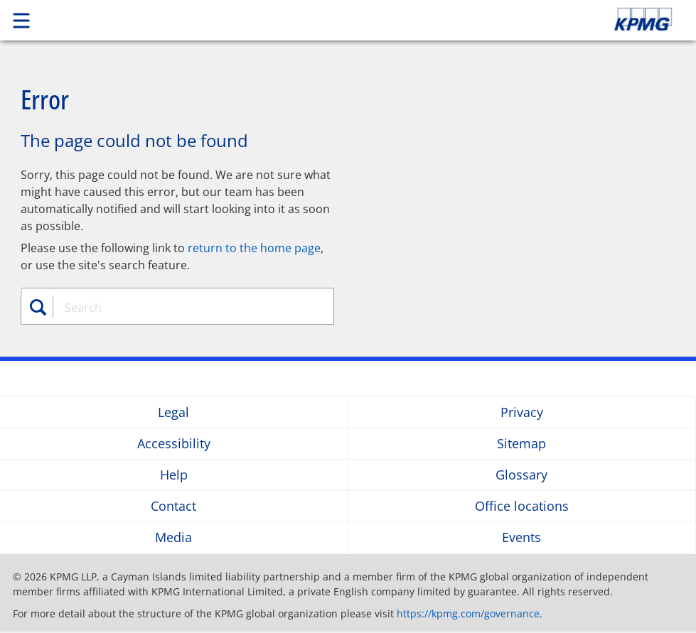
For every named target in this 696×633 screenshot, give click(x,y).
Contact (173, 506)
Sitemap (521, 443)
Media (173, 537)
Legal (173, 412)
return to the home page (254, 248)
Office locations (522, 506)
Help (174, 475)
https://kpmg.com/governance (468, 613)
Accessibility (173, 443)
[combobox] (186, 307)
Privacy (521, 412)
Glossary (521, 475)
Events (521, 537)
